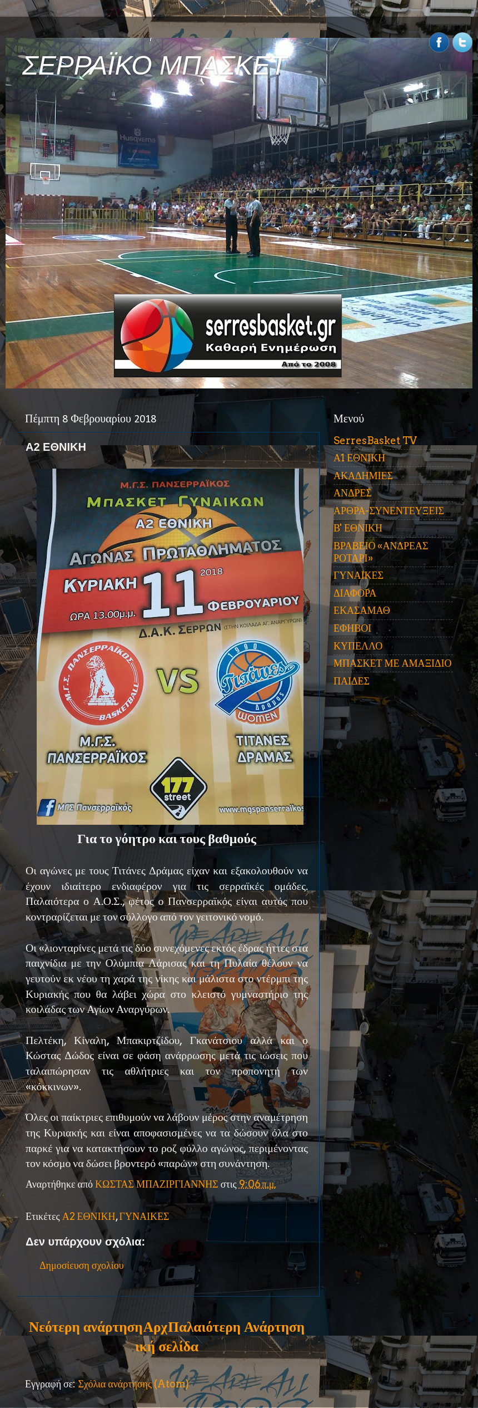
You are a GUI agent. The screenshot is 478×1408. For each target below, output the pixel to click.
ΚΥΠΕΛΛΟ (357, 646)
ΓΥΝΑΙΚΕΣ (145, 1216)
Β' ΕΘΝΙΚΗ (357, 528)
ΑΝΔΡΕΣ (352, 493)
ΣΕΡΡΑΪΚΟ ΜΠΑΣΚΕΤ (154, 65)
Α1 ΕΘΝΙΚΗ (359, 458)
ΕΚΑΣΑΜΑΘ (361, 610)
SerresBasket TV (375, 440)
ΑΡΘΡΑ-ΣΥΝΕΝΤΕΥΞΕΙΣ (388, 510)
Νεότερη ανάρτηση (85, 1326)
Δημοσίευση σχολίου (81, 1265)
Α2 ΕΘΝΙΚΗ (89, 1216)
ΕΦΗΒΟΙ (352, 628)
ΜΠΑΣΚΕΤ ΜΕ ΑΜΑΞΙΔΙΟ (392, 663)
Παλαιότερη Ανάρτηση (236, 1326)
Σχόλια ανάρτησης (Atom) (133, 1384)
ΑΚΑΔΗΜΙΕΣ (363, 475)
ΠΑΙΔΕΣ (351, 681)
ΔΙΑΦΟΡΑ (354, 593)
